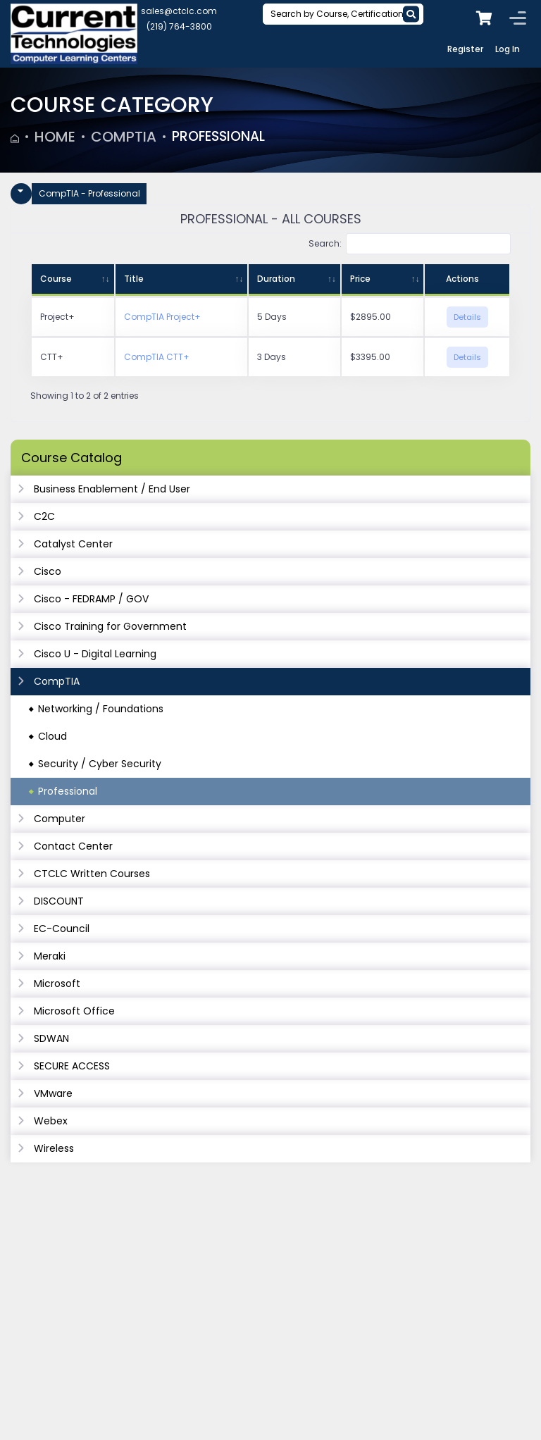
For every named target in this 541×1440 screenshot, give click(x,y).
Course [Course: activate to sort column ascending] (56, 279)
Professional (222, 137)
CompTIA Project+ (162, 317)
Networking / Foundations (100, 709)
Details (467, 317)
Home (55, 137)
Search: (410, 243)
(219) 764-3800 (179, 26)
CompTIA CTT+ (156, 357)
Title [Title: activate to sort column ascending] (134, 279)
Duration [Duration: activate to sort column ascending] (276, 279)
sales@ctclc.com (179, 11)
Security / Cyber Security (99, 764)
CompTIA (123, 137)
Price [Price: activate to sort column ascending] (360, 279)
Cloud (52, 736)
